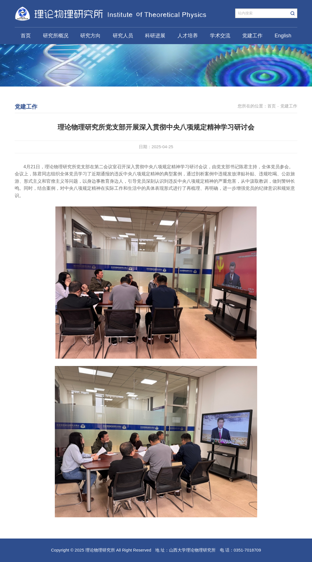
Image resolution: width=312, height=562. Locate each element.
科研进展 (155, 35)
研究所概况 (55, 35)
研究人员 (123, 35)
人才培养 (187, 35)
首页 (26, 35)
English (283, 35)
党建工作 (252, 35)
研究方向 (90, 35)
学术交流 (220, 35)
